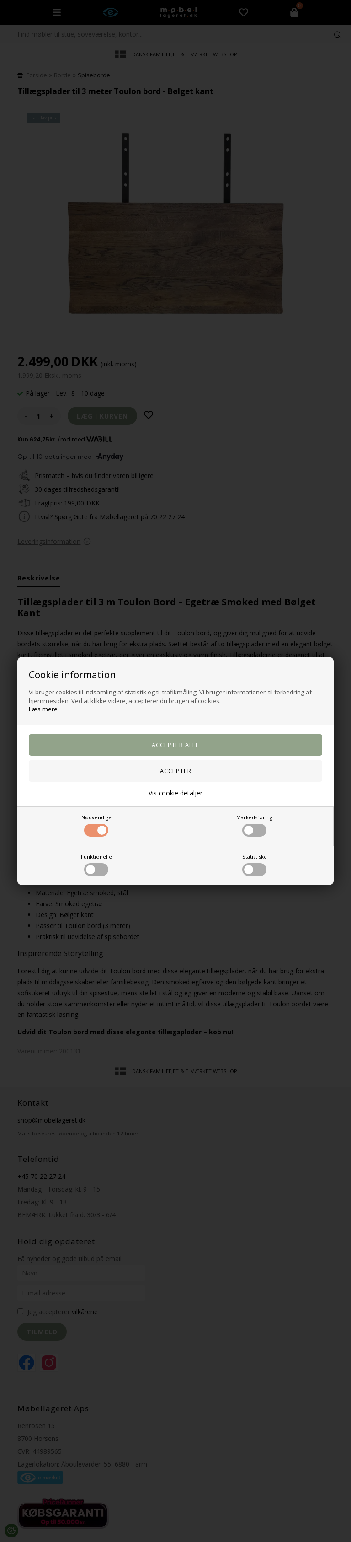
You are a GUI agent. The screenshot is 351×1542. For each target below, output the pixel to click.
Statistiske (254, 864)
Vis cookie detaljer (175, 793)
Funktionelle (96, 864)
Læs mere (43, 709)
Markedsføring (254, 825)
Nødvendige (96, 825)
